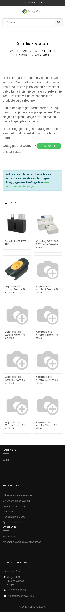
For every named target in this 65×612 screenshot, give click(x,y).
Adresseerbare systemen (18, 495)
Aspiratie (23, 55)
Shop (25, 51)
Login (6, 459)
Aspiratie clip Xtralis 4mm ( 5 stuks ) (15, 335)
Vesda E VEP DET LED (15, 242)
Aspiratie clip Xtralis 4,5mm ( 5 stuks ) (47, 335)
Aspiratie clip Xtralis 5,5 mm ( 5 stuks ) (47, 380)
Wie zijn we (9, 536)
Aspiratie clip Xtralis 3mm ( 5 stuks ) (15, 289)
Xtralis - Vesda (42, 55)
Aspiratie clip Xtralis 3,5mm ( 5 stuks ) (47, 289)
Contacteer (49, 146)
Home (12, 51)
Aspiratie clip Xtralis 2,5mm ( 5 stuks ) (47, 425)
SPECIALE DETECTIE (45, 51)
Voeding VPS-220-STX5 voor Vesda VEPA (47, 244)
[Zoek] (58, 22)
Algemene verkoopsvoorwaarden (22, 542)
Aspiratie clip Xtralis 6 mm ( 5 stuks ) (15, 425)
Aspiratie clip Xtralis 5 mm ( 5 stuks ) (15, 380)
